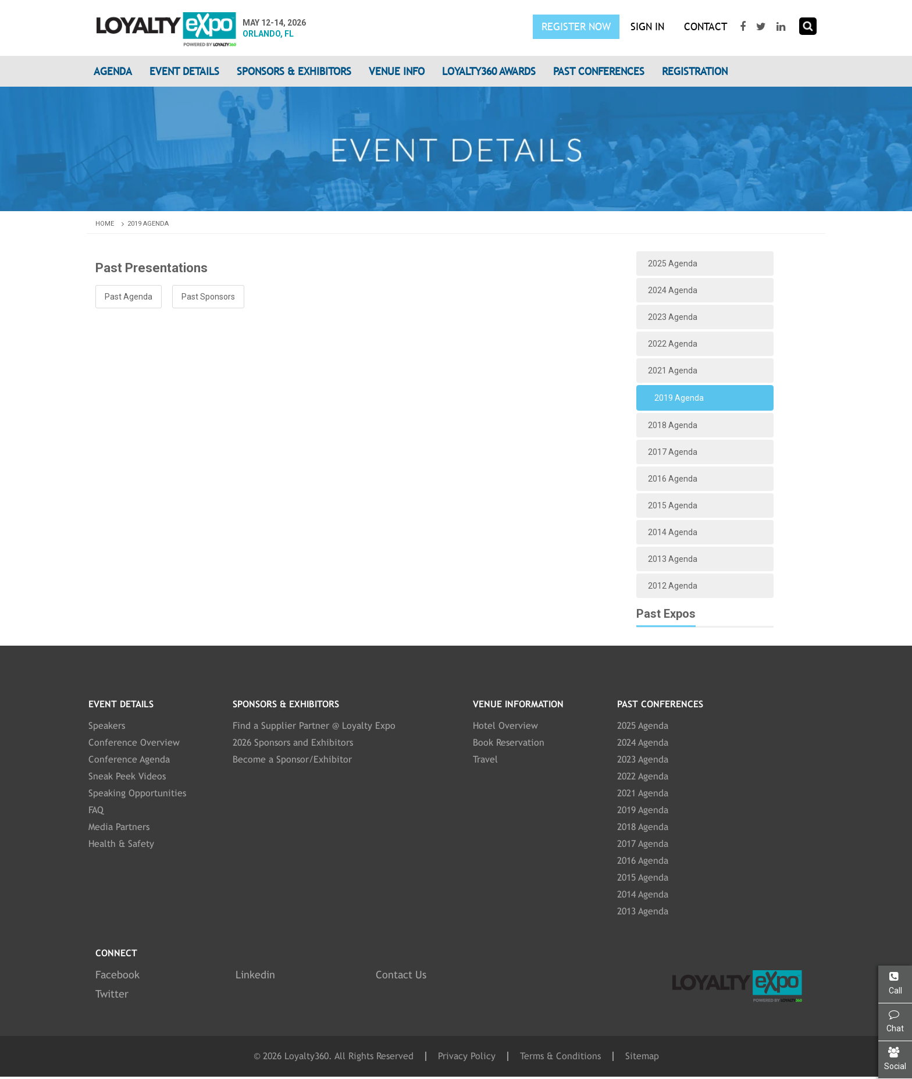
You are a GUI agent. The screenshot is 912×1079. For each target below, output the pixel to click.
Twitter (112, 994)
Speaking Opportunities (137, 793)
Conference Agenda (129, 759)
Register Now (576, 26)
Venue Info (397, 71)
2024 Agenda (672, 290)
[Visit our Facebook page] (744, 26)
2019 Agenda (148, 223)
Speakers (106, 725)
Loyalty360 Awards (489, 71)
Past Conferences (598, 71)
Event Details (184, 71)
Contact (705, 26)
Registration (695, 71)
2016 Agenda (672, 478)
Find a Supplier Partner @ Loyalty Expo (314, 725)
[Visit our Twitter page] (762, 26)
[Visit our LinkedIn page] (782, 26)
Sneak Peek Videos (127, 776)
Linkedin (255, 974)
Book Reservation (508, 742)
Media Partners (118, 826)
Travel (485, 759)
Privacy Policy (467, 1056)
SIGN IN (647, 26)
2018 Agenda (672, 425)
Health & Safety (121, 843)
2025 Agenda (672, 263)
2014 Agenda (672, 532)
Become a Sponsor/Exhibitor (292, 759)
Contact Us (401, 974)
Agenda (113, 71)
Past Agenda (128, 296)
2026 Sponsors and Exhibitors (293, 742)
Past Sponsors (208, 296)
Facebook (117, 974)
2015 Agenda (672, 505)
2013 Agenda (672, 559)
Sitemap (642, 1056)
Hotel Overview (505, 725)
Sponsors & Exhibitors (294, 71)
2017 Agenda (672, 452)
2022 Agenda (672, 343)
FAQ (96, 810)
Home (110, 223)
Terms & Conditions (560, 1056)
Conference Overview (134, 742)
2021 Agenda (672, 370)
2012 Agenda (672, 585)
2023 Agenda (672, 317)
